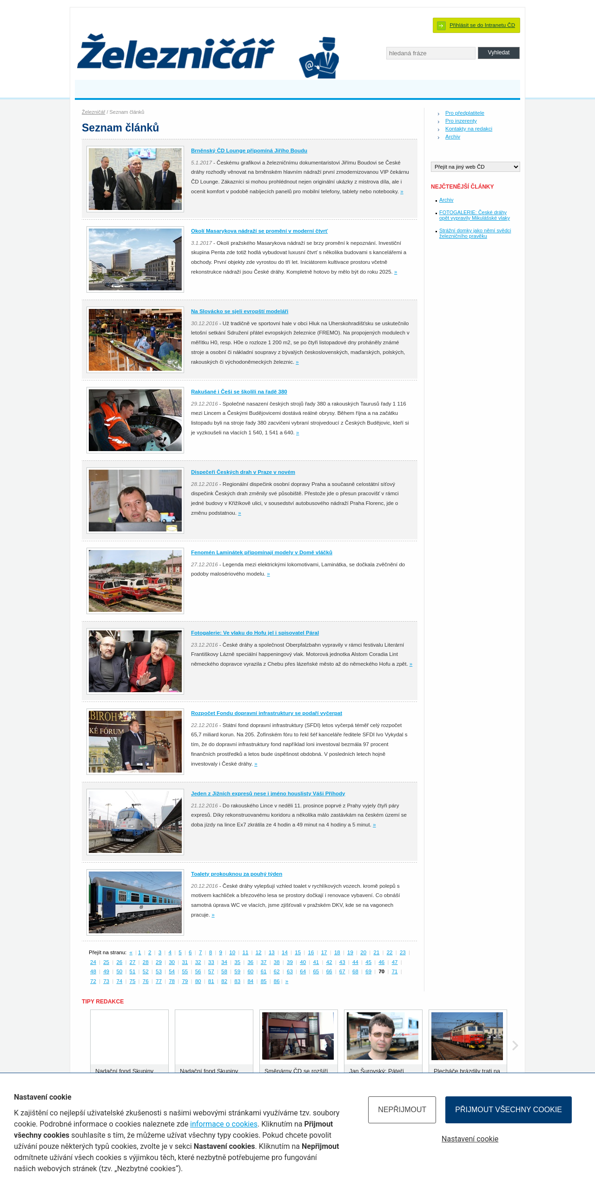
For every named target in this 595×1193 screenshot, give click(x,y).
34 (224, 962)
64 (303, 971)
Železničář (93, 112)
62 (277, 971)
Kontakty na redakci (468, 128)
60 (250, 971)
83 (237, 981)
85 (264, 981)
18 (337, 952)
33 (211, 962)
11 (245, 952)
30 (172, 962)
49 (106, 971)
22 (390, 952)
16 (311, 952)
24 (93, 962)
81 (211, 981)
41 (316, 962)
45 (368, 962)
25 (106, 962)
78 (172, 981)
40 (303, 962)
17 (324, 952)
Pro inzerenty (461, 121)
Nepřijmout (402, 1110)
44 (355, 962)
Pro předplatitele (464, 113)
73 (106, 981)
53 (159, 971)
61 (264, 971)
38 (277, 962)
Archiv (452, 136)
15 (298, 952)
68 (355, 971)
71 (395, 971)
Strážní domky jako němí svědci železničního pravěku (475, 233)
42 (329, 962)
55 (185, 971)
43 (342, 962)
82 (224, 981)
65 (316, 971)
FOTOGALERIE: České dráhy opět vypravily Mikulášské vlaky (474, 215)
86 (277, 981)
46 (381, 962)
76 (146, 981)
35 (237, 962)
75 (133, 981)
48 (93, 971)
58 (224, 971)
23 (403, 952)
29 (159, 962)
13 (272, 952)
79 (185, 981)
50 (119, 971)
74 (119, 981)
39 (290, 962)
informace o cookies (224, 1124)
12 (259, 952)
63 (290, 971)
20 (363, 952)
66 (329, 971)
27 (133, 962)
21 (377, 952)
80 (198, 981)
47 (395, 962)
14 (285, 952)
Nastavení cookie (470, 1138)
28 (146, 962)
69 (368, 971)
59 (237, 971)
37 (264, 962)
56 (198, 971)
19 (350, 952)
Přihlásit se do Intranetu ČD (482, 25)
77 (159, 981)
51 (133, 971)
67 (342, 971)
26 (119, 962)
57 (211, 971)
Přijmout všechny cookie (508, 1110)
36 (250, 962)
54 (172, 971)
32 (198, 962)
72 (93, 981)
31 (185, 962)
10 (232, 952)
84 (250, 981)
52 (146, 971)
